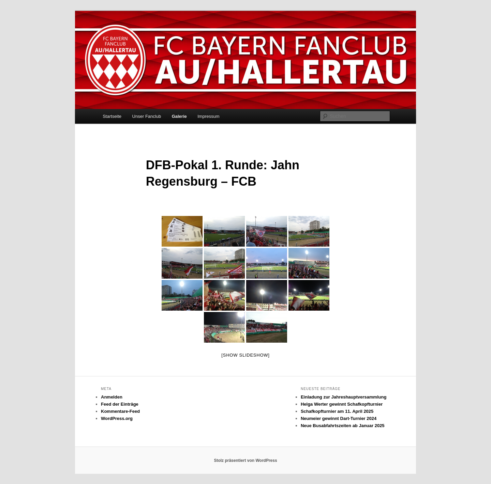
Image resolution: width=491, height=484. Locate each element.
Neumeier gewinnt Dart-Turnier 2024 (338, 418)
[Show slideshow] (245, 355)
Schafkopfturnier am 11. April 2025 (337, 411)
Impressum (208, 116)
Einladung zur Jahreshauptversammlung (343, 397)
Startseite (112, 116)
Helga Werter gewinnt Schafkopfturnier (342, 404)
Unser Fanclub (146, 116)
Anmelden (111, 397)
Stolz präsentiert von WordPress (245, 460)
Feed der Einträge (119, 404)
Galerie (179, 116)
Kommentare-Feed (120, 411)
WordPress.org (117, 418)
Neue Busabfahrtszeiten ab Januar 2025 (343, 425)
